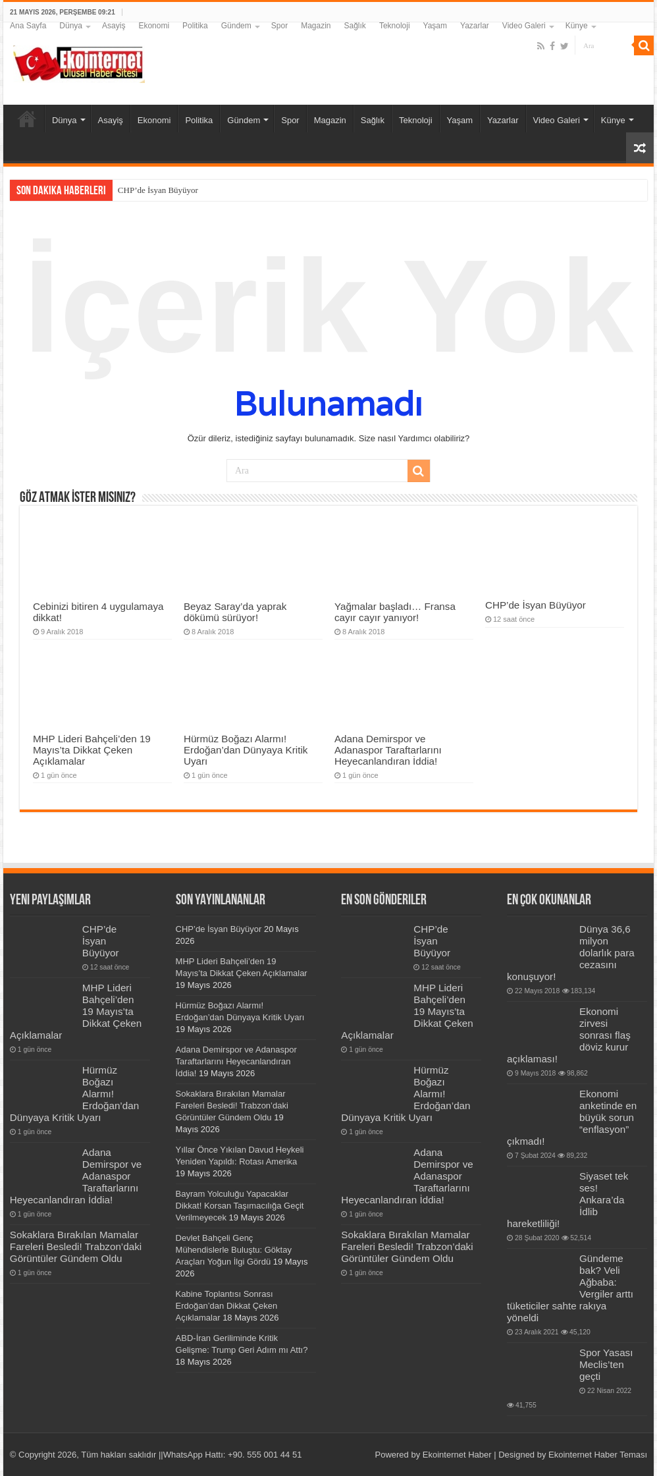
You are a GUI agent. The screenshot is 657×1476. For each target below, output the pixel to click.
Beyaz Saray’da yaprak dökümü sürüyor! (235, 612)
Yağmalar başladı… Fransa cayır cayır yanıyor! (395, 612)
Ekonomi (153, 25)
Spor (279, 25)
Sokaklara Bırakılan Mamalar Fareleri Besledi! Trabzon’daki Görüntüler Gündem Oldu (76, 1246)
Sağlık (355, 25)
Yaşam (435, 25)
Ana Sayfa (28, 25)
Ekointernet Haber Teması (597, 1455)
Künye (576, 25)
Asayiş (113, 25)
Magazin (315, 25)
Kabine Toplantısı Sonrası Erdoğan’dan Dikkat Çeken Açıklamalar (227, 1306)
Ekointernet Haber (457, 1455)
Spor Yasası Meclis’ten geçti (606, 1364)
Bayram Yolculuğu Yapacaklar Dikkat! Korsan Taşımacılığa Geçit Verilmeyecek (240, 1205)
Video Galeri (524, 25)
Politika (195, 25)
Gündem (236, 25)
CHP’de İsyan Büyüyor (158, 190)
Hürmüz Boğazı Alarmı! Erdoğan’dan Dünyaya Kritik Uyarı (245, 750)
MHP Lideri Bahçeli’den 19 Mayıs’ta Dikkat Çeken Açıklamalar (92, 750)
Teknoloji (394, 25)
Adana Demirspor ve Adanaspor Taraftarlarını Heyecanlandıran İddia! (388, 750)
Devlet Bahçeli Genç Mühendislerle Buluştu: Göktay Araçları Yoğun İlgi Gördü (234, 1250)
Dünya (70, 25)
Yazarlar (474, 25)
